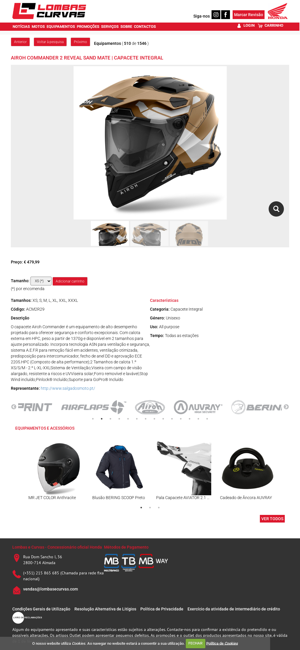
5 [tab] (128, 419)
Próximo (80, 42)
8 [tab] (154, 419)
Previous (14, 407)
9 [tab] (163, 419)
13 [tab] (198, 419)
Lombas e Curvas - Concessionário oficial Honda (57, 547)
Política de (222, 643)
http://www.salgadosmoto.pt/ (68, 388)
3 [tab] (110, 419)
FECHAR (195, 643)
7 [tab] (146, 419)
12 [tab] (189, 419)
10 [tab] (172, 419)
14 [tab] (207, 419)
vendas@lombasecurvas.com (50, 589)
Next (286, 407)
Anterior (20, 42)
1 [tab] (93, 419)
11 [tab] (181, 419)
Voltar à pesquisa (50, 42)
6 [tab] (137, 419)
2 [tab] (102, 419)
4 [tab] (119, 419)
